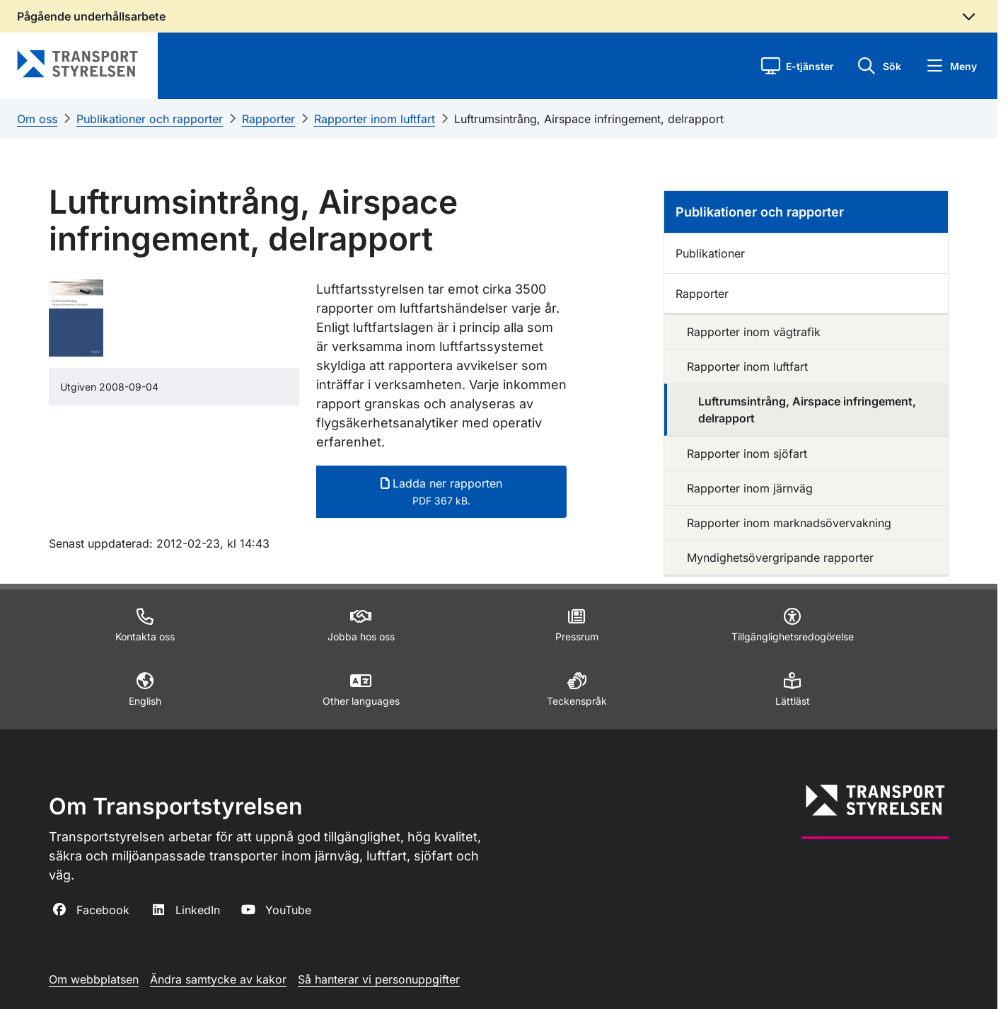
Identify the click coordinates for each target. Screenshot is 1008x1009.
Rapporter (268, 119)
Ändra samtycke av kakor (218, 979)
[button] (797, 66)
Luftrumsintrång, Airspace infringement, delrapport (589, 119)
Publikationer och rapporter (149, 119)
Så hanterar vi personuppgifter (379, 979)
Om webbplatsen (94, 979)
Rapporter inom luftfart (374, 119)
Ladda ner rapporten (441, 491)
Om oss (37, 119)
